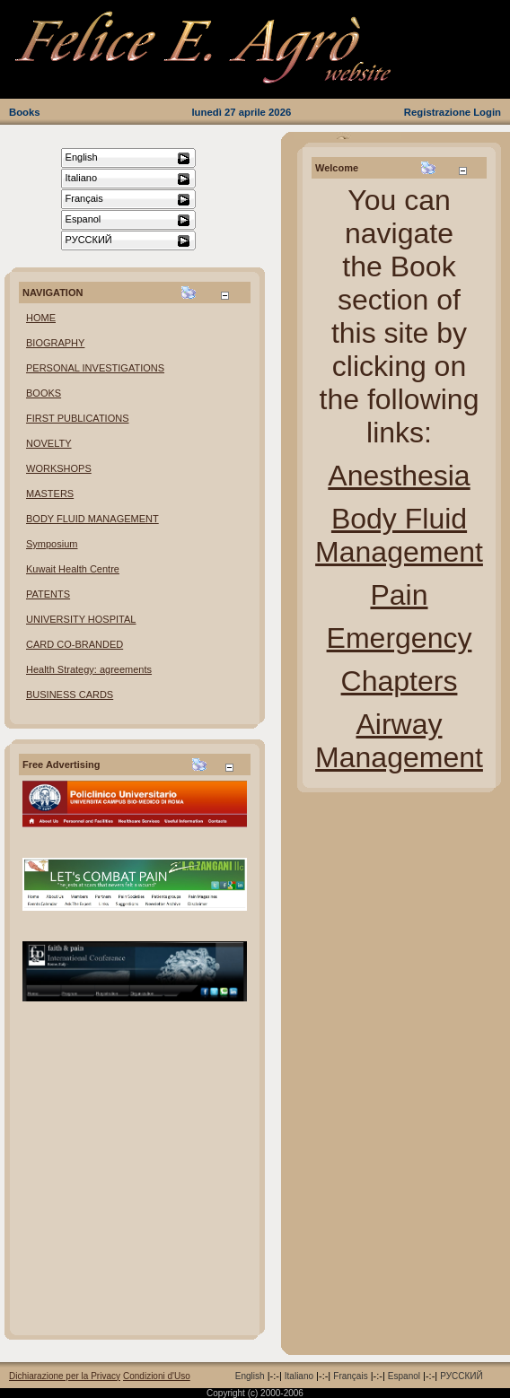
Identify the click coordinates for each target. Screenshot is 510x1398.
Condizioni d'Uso (156, 1376)
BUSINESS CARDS (69, 694)
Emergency (399, 638)
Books (24, 112)
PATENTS (48, 594)
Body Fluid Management (399, 535)
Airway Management (399, 740)
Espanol (404, 1376)
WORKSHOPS (59, 468)
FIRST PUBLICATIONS (77, 418)
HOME (41, 317)
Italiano (299, 1376)
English (250, 1376)
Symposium (51, 543)
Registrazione (437, 112)
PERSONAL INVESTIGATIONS (95, 368)
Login (487, 112)
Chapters (399, 681)
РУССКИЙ (461, 1376)
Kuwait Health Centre (72, 569)
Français (350, 1376)
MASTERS (50, 493)
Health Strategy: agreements (89, 669)
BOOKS (43, 393)
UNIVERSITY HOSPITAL (81, 619)
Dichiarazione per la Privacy (64, 1376)
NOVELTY (49, 443)
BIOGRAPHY (55, 342)
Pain (398, 595)
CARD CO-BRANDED (74, 644)
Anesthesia (399, 475)
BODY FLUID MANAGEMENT (92, 518)
